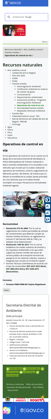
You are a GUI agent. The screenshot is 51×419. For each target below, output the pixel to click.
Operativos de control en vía (18, 55)
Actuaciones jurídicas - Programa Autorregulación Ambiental (31, 101)
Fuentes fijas (17, 113)
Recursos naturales (13, 49)
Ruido (14, 81)
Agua (9, 127)
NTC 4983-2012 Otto (15, 269)
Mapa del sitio (12, 390)
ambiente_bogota (31, 368)
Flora (9, 132)
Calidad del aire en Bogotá (23, 73)
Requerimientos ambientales (30, 97)
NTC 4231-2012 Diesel (36, 266)
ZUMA (15, 78)
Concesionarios (24, 94)
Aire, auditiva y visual (33, 49)
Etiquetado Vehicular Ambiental (31, 110)
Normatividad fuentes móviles (30, 108)
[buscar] (26, 17)
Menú (45, 41)
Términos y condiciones (15, 384)
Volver (6, 290)
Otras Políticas (38, 387)
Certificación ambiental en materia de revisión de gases (32, 90)
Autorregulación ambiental (29, 86)
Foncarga (16, 124)
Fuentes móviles (12, 52)
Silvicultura (12, 138)
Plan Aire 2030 (18, 75)
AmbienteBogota (14, 368)
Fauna (10, 129)
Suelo (9, 135)
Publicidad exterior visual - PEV (25, 116)
